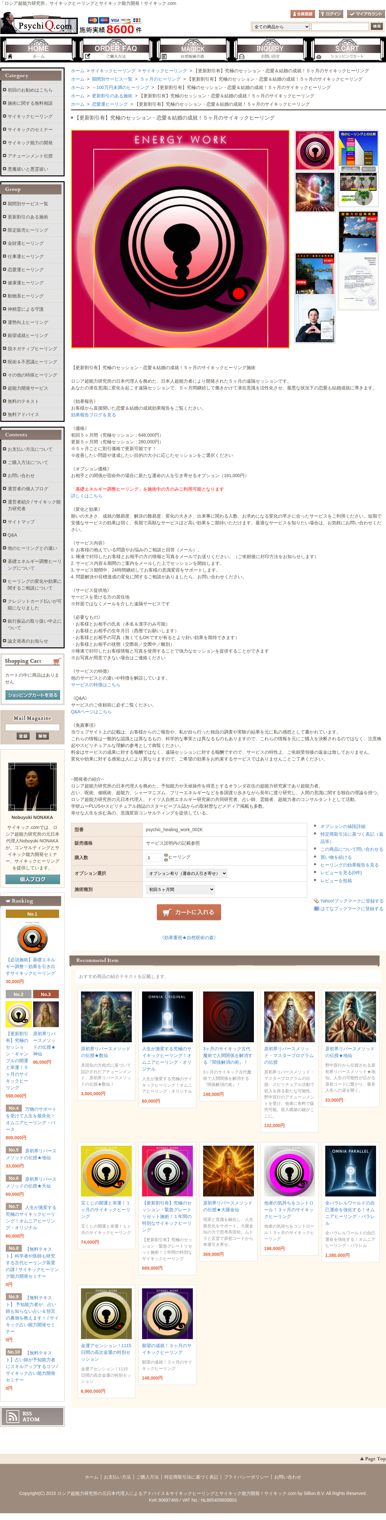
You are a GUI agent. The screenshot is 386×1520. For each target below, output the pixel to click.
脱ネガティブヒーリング (32, 348)
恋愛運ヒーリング (109, 104)
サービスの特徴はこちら (96, 684)
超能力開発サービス (28, 388)
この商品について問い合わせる (351, 849)
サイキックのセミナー (30, 129)
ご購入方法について (28, 462)
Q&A (12, 535)
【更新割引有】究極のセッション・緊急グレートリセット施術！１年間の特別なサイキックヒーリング (167, 1216)
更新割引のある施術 (111, 95)
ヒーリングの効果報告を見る (349, 864)
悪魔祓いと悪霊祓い (28, 169)
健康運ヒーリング (26, 282)
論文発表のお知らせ (28, 641)
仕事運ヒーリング (26, 256)
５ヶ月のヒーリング (160, 79)
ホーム (38, 49)
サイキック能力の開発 (30, 142)
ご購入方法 (116, 49)
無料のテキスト (23, 401)
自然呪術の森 (193, 49)
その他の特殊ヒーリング (32, 375)
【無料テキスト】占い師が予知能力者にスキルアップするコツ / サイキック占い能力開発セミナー (32, 1366)
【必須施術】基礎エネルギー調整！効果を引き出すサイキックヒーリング (30, 966)
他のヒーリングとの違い (32, 548)
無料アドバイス (23, 414)
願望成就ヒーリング (28, 335)
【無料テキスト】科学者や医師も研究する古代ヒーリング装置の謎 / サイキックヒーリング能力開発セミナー (32, 1263)
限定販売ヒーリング (28, 230)
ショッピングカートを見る (32, 695)
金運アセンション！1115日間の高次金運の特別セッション (106, 1352)
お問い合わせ (270, 49)
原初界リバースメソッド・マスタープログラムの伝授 (289, 1055)
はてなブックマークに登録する (351, 908)
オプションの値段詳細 (342, 826)
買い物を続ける (336, 857)
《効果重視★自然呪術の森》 (189, 937)
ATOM (31, 1419)
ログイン (331, 14)
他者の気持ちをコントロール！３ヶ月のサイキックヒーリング (289, 1209)
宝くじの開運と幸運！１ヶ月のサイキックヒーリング (105, 1209)
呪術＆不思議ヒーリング (32, 361)
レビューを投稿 (336, 880)
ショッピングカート (347, 49)
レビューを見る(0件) (341, 872)
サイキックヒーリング (113, 70)
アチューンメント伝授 (30, 155)
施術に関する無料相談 (30, 103)
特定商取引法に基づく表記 (191, 1477)
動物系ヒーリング (26, 295)
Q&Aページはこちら (91, 711)
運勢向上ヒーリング (28, 322)
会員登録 (302, 14)
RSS (27, 1414)
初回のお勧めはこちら (30, 90)
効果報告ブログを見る (93, 414)
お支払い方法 (117, 1477)
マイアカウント (366, 14)
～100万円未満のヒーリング (120, 87)
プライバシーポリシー (246, 1477)
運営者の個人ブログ (28, 488)
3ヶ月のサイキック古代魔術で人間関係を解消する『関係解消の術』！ (228, 1055)
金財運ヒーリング (26, 243)
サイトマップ (21, 521)
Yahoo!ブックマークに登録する (352, 900)
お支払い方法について (30, 449)
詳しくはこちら (87, 495)
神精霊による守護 (26, 309)
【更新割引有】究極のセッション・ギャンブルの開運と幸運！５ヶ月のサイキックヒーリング (17, 1060)
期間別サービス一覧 (111, 79)
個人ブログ (32, 880)
